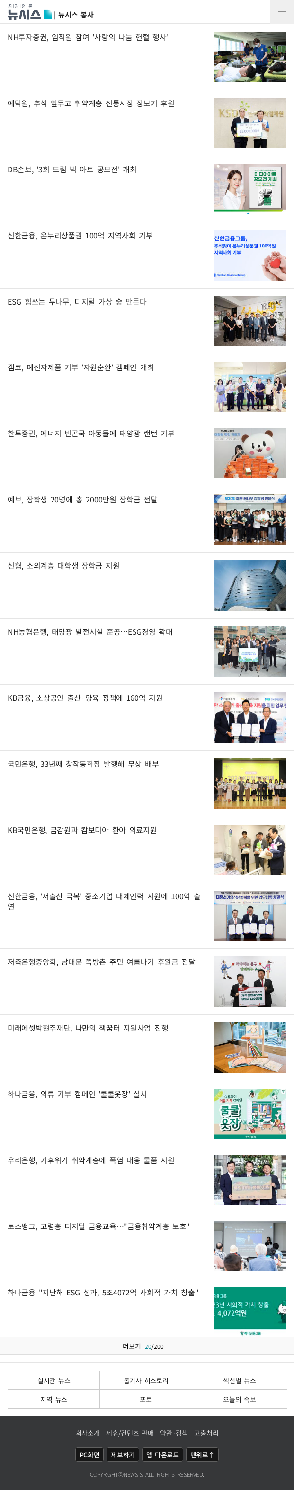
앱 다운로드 (162, 1454)
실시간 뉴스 (53, 1380)
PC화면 (90, 1454)
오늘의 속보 (239, 1399)
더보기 (147, 1346)
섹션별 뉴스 (239, 1380)
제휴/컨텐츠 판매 (129, 1433)
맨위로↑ (202, 1454)
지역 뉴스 (53, 1399)
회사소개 (88, 1433)
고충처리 (206, 1433)
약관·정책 (174, 1433)
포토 (145, 1399)
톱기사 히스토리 (146, 1380)
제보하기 (123, 1454)
